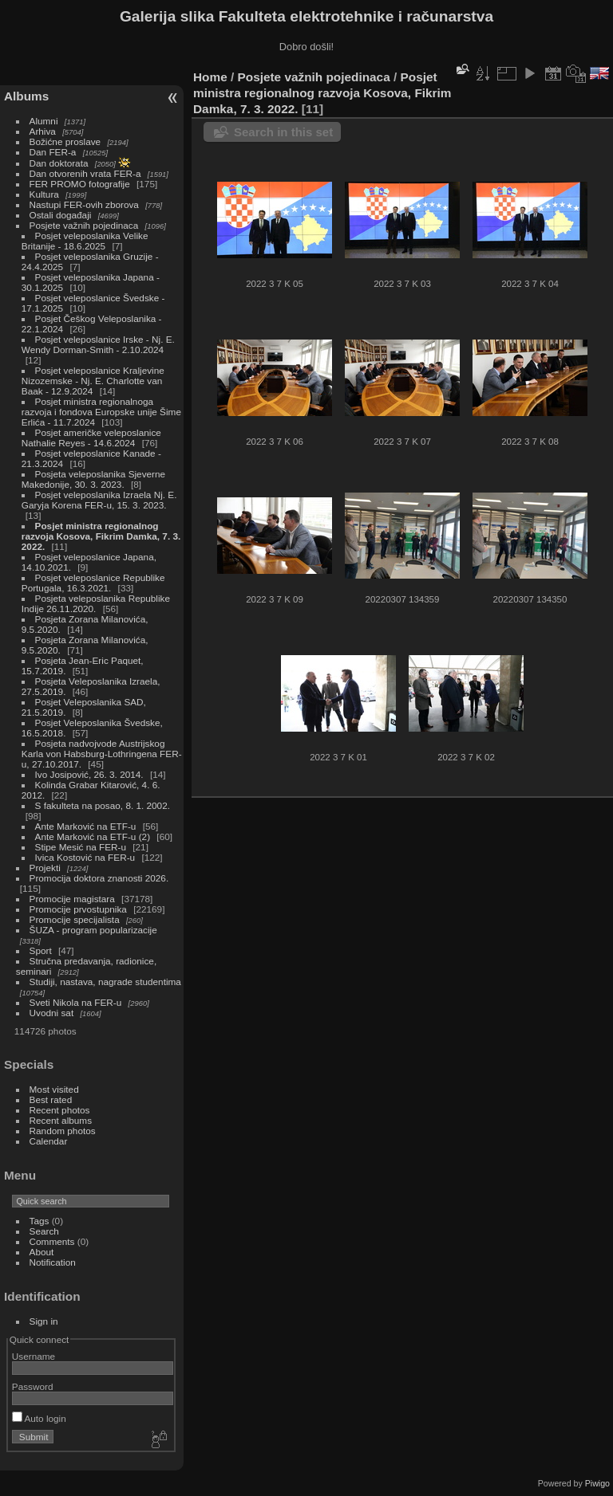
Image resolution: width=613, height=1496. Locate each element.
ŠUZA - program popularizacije (93, 930)
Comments (52, 1241)
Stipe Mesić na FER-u (80, 847)
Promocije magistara (72, 898)
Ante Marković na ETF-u (85, 826)
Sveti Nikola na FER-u (76, 1002)
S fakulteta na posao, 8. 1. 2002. (102, 805)
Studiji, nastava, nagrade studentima (105, 981)
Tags (39, 1220)
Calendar (49, 1141)
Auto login (39, 1418)
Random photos (63, 1130)
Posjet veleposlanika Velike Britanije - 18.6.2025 (85, 240)
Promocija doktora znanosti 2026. (99, 878)
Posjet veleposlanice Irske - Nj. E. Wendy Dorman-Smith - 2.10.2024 (98, 344)
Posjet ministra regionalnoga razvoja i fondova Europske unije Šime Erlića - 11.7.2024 (101, 411)
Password (32, 1386)
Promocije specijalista (75, 919)
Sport (41, 950)
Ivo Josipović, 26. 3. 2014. (89, 774)
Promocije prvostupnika (78, 909)
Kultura (44, 194)
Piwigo (597, 1483)
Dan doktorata (59, 163)
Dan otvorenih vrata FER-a (85, 173)
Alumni (44, 121)
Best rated (51, 1099)
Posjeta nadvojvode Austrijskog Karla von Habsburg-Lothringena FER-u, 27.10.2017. (102, 753)
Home (210, 77)
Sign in (44, 1321)
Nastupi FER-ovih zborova (84, 204)
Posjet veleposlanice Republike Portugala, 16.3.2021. (93, 582)
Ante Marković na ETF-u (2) (93, 836)
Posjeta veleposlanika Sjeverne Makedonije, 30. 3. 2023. (93, 479)
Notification (53, 1262)
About (42, 1252)
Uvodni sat (52, 1012)
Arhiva (43, 131)
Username (33, 1356)
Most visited (54, 1089)
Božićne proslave (65, 141)
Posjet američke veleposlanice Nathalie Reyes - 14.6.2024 (91, 437)
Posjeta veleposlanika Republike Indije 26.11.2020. (96, 603)
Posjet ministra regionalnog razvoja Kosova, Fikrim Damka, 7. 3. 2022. (101, 536)
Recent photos (60, 1110)
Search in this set (283, 132)
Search (44, 1231)
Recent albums (61, 1120)
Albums (26, 96)
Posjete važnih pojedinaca (84, 225)
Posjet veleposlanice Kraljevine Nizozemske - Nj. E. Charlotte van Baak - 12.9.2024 (93, 380)
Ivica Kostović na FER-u (85, 857)
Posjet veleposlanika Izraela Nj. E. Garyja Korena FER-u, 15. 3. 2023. (99, 499)
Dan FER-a (53, 152)
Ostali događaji (61, 215)
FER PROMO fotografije (80, 184)
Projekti (45, 867)
